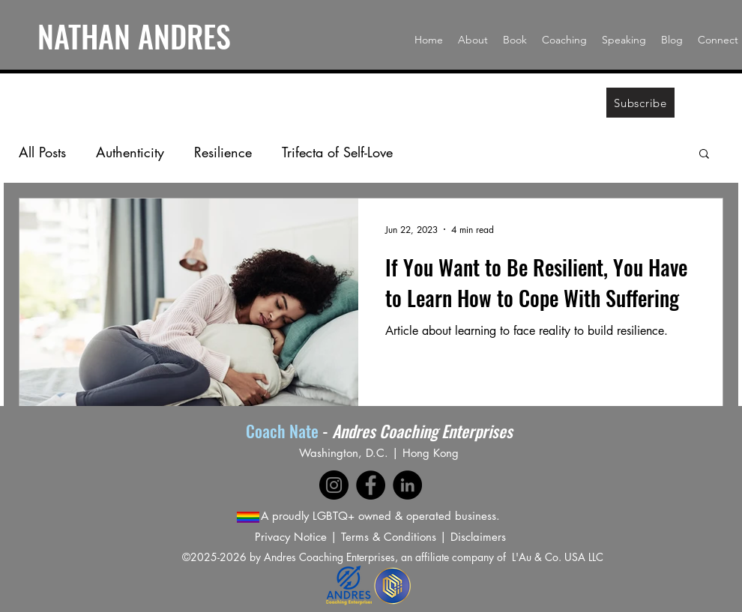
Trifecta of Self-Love (337, 152)
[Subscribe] (640, 103)
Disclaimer (475, 537)
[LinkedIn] (407, 485)
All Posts (42, 152)
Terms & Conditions (388, 537)
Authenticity (130, 152)
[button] (704, 155)
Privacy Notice (291, 537)
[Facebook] (370, 485)
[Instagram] (334, 485)
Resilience (223, 152)
